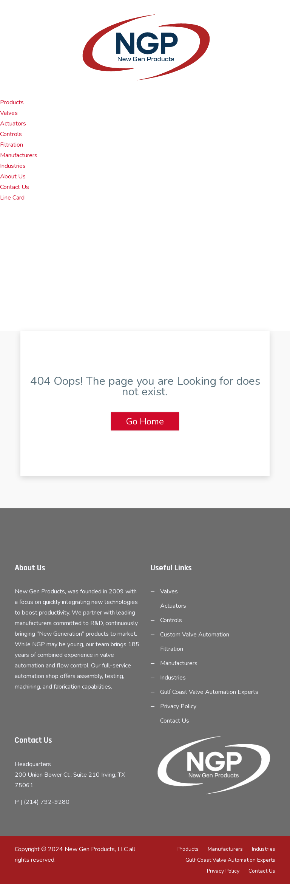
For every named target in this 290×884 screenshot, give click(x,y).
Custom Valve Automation (194, 634)
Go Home (145, 421)
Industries (13, 166)
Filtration (11, 145)
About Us (13, 176)
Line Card (12, 198)
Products (12, 102)
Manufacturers (18, 155)
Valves (9, 113)
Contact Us (14, 187)
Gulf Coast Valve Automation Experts (209, 692)
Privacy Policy (178, 706)
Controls (11, 134)
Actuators (13, 123)
